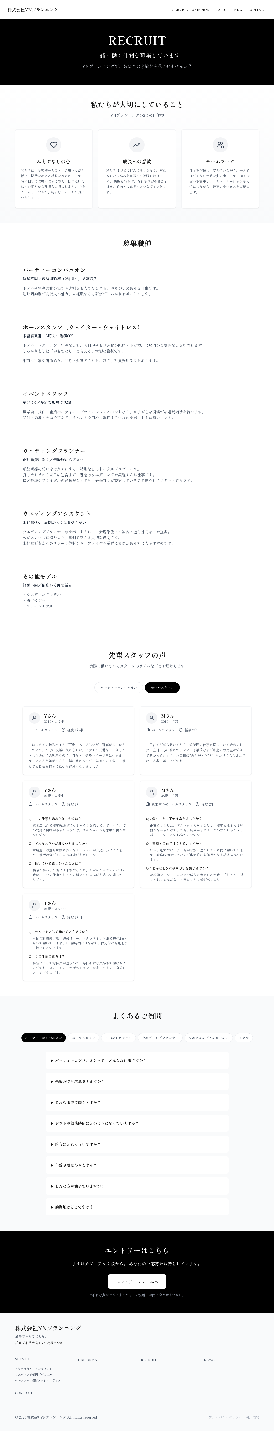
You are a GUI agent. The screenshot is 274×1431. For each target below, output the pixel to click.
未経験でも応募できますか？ (80, 1084)
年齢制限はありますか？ (76, 1167)
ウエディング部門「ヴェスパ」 (35, 1374)
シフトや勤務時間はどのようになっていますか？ (97, 1126)
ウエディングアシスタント (209, 1037)
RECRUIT (222, 9)
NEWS (239, 9)
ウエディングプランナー (160, 1037)
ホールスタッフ (162, 687)
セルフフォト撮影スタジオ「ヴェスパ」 (41, 1380)
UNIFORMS (201, 9)
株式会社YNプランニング (33, 9)
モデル (244, 1037)
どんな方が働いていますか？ (80, 1188)
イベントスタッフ (118, 1037)
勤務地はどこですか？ (74, 1209)
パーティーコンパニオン (118, 687)
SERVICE (180, 9)
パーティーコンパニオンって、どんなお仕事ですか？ (101, 1063)
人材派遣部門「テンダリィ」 (33, 1369)
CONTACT (257, 9)
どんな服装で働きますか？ (78, 1105)
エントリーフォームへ (137, 1284)
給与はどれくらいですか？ (78, 1147)
